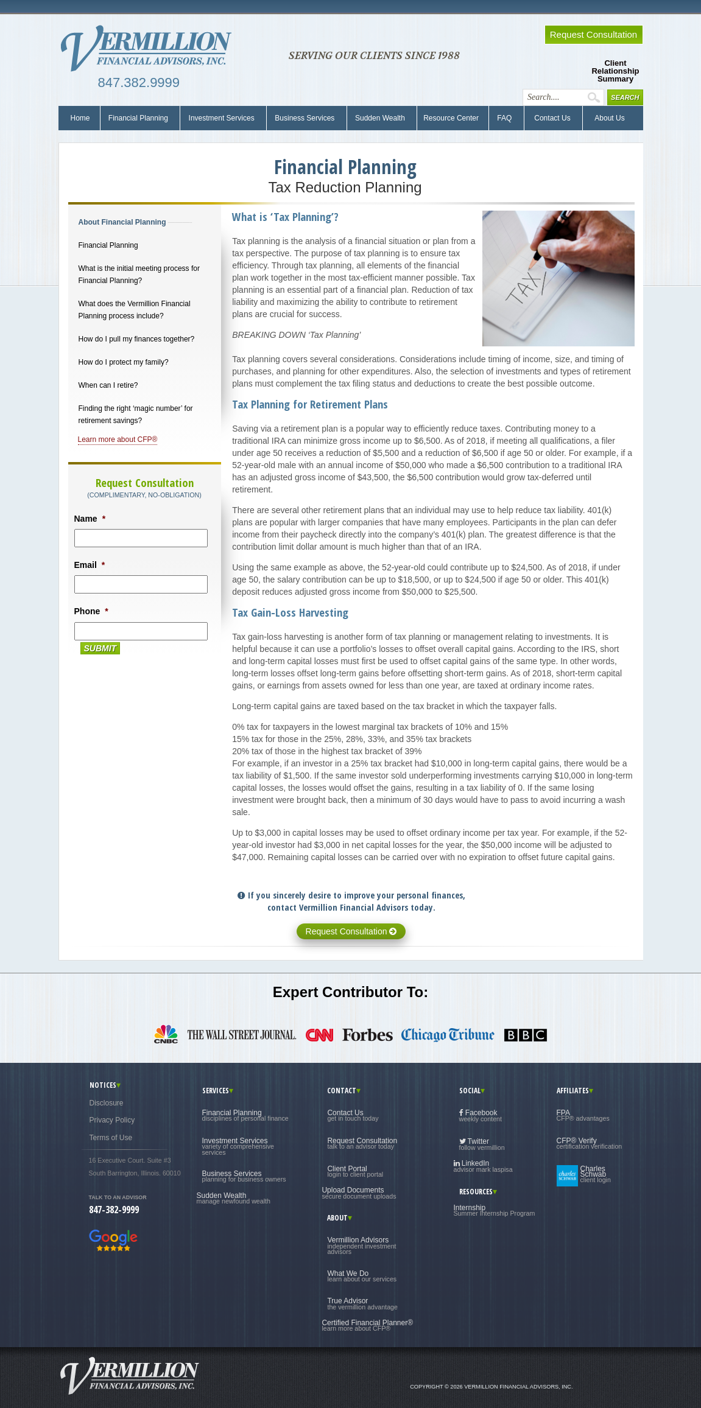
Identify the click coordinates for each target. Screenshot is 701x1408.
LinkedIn (483, 1166)
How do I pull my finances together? (137, 339)
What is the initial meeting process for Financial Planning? (139, 274)
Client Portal (355, 1171)
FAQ (504, 118)
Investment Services (221, 118)
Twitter (482, 1144)
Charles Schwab (595, 1175)
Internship (494, 1210)
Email (89, 565)
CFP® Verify (589, 1143)
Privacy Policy (112, 1120)
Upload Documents (359, 1192)
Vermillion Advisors (361, 1245)
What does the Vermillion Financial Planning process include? (135, 309)
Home (80, 118)
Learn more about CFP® (118, 439)
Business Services (305, 118)
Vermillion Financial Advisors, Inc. (149, 48)
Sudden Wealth (380, 118)
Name (90, 519)
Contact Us (551, 118)
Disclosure (107, 1103)
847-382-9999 (114, 1209)
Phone (91, 611)
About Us (607, 118)
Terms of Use (111, 1137)
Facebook (480, 1116)
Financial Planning (139, 118)
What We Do (361, 1276)
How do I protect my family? (124, 362)
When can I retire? (108, 385)
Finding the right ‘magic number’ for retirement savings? (136, 414)
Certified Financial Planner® (367, 1325)
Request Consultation (351, 931)
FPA (583, 1115)
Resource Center (451, 118)
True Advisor (362, 1303)
